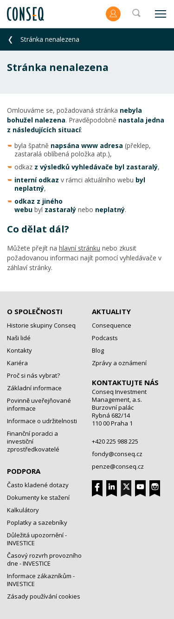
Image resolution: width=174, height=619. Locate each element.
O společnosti (35, 311)
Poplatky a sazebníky (37, 522)
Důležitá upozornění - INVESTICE (37, 539)
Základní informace (34, 388)
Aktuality (111, 311)
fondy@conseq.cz (117, 454)
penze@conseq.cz (118, 466)
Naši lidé (19, 338)
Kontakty (19, 350)
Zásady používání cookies (43, 596)
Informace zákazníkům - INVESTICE (41, 580)
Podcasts (105, 338)
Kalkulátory (23, 510)
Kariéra (17, 363)
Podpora (23, 471)
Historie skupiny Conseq (41, 325)
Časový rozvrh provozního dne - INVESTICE (44, 559)
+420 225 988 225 (115, 441)
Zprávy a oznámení (119, 363)
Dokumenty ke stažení (38, 497)
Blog (98, 350)
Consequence (111, 325)
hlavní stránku (79, 248)
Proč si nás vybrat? (33, 375)
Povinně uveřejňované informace (39, 404)
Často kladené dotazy (38, 485)
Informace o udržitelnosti (42, 421)
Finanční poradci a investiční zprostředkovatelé (33, 441)
